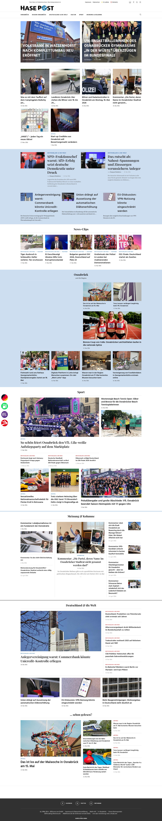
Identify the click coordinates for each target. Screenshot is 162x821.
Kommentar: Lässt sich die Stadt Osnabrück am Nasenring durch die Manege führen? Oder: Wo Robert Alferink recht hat (116, 530)
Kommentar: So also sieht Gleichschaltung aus (36, 558)
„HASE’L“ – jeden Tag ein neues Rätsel (32, 138)
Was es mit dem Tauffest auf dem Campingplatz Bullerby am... (34, 100)
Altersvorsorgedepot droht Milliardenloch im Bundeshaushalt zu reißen (123, 628)
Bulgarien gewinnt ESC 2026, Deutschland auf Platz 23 (80, 257)
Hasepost (89, 59)
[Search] (140, 15)
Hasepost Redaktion (55, 176)
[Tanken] (4, 406)
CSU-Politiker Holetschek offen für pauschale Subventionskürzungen (119, 655)
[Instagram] (140, 2)
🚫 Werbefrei (114, 2)
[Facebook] (133, 2)
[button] (25, 2)
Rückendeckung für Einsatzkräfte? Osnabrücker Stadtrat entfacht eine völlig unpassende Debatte (36, 570)
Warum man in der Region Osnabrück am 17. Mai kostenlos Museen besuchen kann (95, 375)
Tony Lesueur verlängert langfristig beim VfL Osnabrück (126, 304)
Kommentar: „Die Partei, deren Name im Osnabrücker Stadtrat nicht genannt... (127, 100)
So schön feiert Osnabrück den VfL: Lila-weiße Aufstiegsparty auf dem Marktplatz (53, 444)
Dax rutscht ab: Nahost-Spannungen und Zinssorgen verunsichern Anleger (124, 162)
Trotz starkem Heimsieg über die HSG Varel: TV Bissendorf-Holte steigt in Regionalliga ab (64, 499)
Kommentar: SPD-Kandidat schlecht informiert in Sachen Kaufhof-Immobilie (117, 550)
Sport (81, 15)
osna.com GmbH (58, 812)
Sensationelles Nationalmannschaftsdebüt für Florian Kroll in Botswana (34, 499)
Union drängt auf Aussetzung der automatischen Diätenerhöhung (87, 200)
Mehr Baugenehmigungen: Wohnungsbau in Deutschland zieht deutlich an (121, 702)
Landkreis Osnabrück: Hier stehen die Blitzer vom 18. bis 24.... (64, 100)
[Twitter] (137, 2)
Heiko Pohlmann (29, 59)
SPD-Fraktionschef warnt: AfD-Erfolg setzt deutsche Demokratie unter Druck (62, 164)
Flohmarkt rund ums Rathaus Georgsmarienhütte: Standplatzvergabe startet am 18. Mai (34, 376)
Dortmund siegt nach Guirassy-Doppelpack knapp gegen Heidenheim (32, 460)
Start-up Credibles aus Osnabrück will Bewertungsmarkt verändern (64, 139)
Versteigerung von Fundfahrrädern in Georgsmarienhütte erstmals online (127, 375)
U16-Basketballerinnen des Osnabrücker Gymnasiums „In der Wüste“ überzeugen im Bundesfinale (110, 48)
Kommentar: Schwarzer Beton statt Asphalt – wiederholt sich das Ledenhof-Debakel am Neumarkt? (117, 587)
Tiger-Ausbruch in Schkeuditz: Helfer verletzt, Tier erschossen (32, 257)
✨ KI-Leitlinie (105, 2)
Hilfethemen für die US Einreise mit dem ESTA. (77, 813)
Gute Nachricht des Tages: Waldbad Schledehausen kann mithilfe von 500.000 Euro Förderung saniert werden (96, 771)
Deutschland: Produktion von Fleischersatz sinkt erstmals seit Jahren (123, 615)
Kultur (73, 15)
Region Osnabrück (39, 15)
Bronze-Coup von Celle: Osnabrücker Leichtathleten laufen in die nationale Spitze (112, 344)
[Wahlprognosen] (4, 397)
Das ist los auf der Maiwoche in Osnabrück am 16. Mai (94, 304)
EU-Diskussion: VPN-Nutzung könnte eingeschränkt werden (78, 702)
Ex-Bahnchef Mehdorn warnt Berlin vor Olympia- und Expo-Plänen (121, 668)
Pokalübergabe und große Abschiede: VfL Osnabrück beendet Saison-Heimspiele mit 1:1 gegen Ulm (110, 502)
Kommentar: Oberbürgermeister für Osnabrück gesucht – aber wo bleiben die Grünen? (117, 567)
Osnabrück (25, 15)
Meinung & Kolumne (94, 15)
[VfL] (4, 414)
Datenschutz (96, 2)
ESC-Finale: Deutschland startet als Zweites (130, 256)
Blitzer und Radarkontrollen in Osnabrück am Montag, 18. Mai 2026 (96, 100)
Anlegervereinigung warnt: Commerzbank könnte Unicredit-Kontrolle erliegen (47, 202)
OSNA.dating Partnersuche (52, 813)
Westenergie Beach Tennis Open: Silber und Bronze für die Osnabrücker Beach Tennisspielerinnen (119, 402)
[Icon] (31, 242)
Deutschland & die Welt (58, 15)
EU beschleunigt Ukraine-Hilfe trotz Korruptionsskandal (54, 257)
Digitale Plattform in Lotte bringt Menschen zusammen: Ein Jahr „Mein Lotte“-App (64, 375)
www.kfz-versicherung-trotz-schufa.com (104, 813)
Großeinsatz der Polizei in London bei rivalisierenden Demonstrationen (104, 258)
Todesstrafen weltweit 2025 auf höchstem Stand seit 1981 (123, 642)
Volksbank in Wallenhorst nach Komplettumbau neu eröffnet (49, 51)
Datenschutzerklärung (81, 812)
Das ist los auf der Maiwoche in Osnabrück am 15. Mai (49, 764)
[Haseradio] (4, 423)
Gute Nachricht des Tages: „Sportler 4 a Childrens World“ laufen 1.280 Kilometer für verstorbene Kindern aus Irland (127, 765)
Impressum (88, 2)
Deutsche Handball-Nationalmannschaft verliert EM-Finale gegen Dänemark (58, 460)
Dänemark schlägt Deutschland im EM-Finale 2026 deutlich (87, 459)
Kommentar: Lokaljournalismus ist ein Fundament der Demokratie (36, 525)
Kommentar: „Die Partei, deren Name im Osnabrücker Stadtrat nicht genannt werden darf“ (81, 562)
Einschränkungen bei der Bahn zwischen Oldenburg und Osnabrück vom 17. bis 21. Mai (96, 741)
